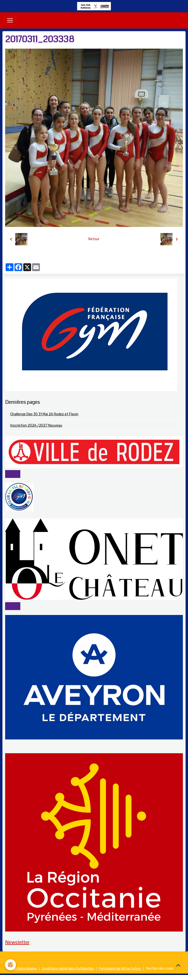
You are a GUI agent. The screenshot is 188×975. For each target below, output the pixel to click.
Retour (93, 239)
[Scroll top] (178, 965)
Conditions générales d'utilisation (68, 968)
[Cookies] (10, 964)
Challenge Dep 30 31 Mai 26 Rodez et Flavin (44, 414)
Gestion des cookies (161, 968)
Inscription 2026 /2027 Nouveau (36, 425)
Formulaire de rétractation (120, 968)
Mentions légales (24, 968)
